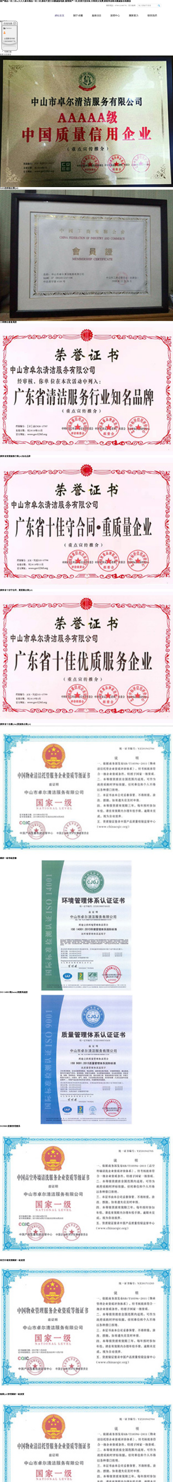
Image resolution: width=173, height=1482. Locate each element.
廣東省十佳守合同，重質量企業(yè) (16, 590)
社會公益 (8, 52)
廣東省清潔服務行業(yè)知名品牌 (15, 456)
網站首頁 (59, 15)
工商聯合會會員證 (8, 322)
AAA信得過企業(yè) (9, 188)
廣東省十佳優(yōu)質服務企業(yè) (15, 724)
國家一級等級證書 (8, 858)
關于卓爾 (78, 15)
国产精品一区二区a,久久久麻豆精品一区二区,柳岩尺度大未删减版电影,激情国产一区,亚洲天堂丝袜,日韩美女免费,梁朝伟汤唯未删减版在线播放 (65, 1)
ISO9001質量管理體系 (10, 1126)
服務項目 (96, 15)
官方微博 (131, 5)
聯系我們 (152, 15)
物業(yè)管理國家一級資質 (12, 1394)
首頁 (2, 54)
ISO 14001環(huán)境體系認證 (14, 992)
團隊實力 (133, 15)
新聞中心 (115, 15)
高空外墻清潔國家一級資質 (12, 1260)
